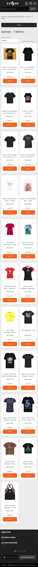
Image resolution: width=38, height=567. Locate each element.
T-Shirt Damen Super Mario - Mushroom (10, 287)
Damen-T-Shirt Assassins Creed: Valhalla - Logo (28, 463)
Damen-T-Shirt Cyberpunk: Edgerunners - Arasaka (28, 288)
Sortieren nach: (6, 37)
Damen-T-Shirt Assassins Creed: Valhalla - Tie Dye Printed (9, 463)
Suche (33, 9)
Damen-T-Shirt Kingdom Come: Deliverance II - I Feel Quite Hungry (28, 156)
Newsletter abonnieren (27, 557)
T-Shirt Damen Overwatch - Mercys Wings (10, 331)
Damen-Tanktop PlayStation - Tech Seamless (10, 507)
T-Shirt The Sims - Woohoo (28, 112)
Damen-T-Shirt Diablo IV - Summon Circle (28, 68)
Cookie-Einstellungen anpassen (26, 565)
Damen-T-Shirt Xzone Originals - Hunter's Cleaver (10, 419)
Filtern (19, 25)
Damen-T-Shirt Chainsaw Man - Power (28, 200)
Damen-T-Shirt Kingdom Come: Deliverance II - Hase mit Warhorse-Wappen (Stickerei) (10, 112)
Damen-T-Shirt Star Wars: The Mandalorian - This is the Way (10, 375)
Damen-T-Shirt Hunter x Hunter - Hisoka (10, 200)
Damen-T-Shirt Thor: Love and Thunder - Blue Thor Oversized (28, 419)
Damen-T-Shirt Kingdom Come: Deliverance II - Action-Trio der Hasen (10, 156)
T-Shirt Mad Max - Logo (28, 330)
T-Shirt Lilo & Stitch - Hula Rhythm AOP (28, 243)
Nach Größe (9, 72)
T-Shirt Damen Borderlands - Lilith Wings (10, 244)
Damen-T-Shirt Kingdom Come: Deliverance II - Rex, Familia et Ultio (10, 68)
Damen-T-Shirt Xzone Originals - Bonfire (28, 375)
